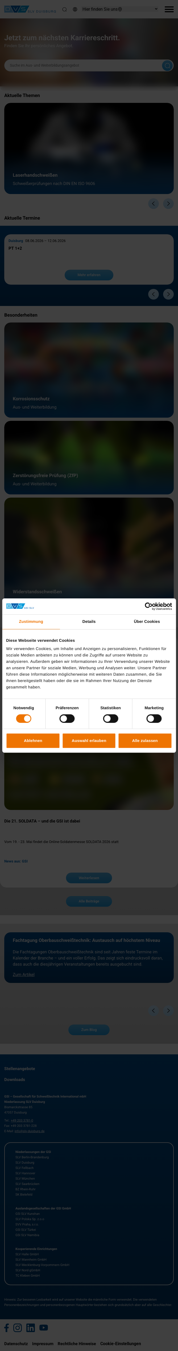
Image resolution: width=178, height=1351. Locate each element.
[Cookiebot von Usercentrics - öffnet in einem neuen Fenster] (148, 606)
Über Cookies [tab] (147, 621)
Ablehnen (33, 740)
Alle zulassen (145, 740)
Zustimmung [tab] (31, 621)
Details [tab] (89, 621)
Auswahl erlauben (89, 740)
